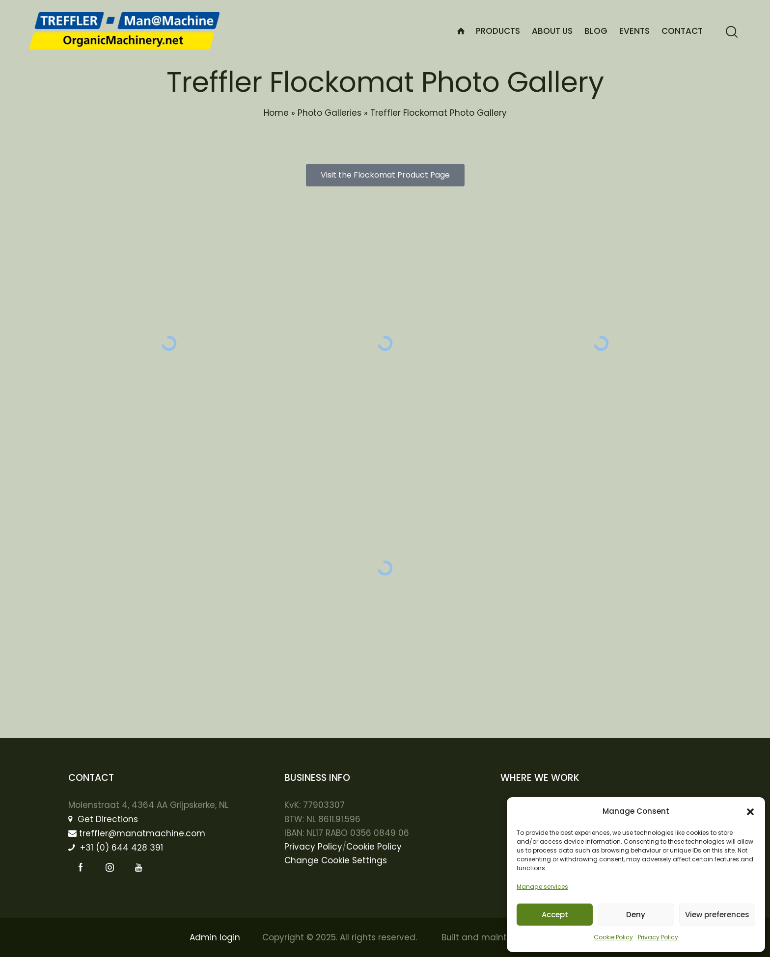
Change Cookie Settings (335, 860)
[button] (750, 812)
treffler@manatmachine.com (136, 833)
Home (276, 113)
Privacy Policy (658, 937)
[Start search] (732, 32)
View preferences (717, 914)
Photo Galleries (329, 113)
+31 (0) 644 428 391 (115, 848)
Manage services (542, 886)
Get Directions (103, 819)
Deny (635, 914)
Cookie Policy (613, 937)
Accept (555, 914)
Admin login (215, 937)
